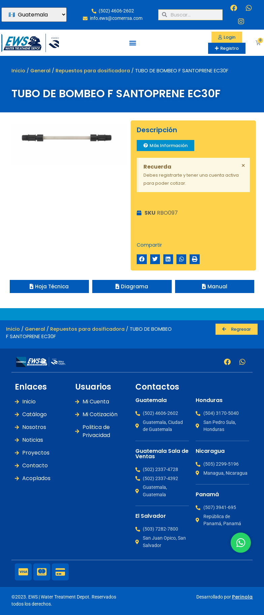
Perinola (242, 596)
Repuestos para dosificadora (93, 70)
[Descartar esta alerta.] (243, 165)
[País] (34, 14)
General (40, 70)
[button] (132, 42)
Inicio (18, 70)
